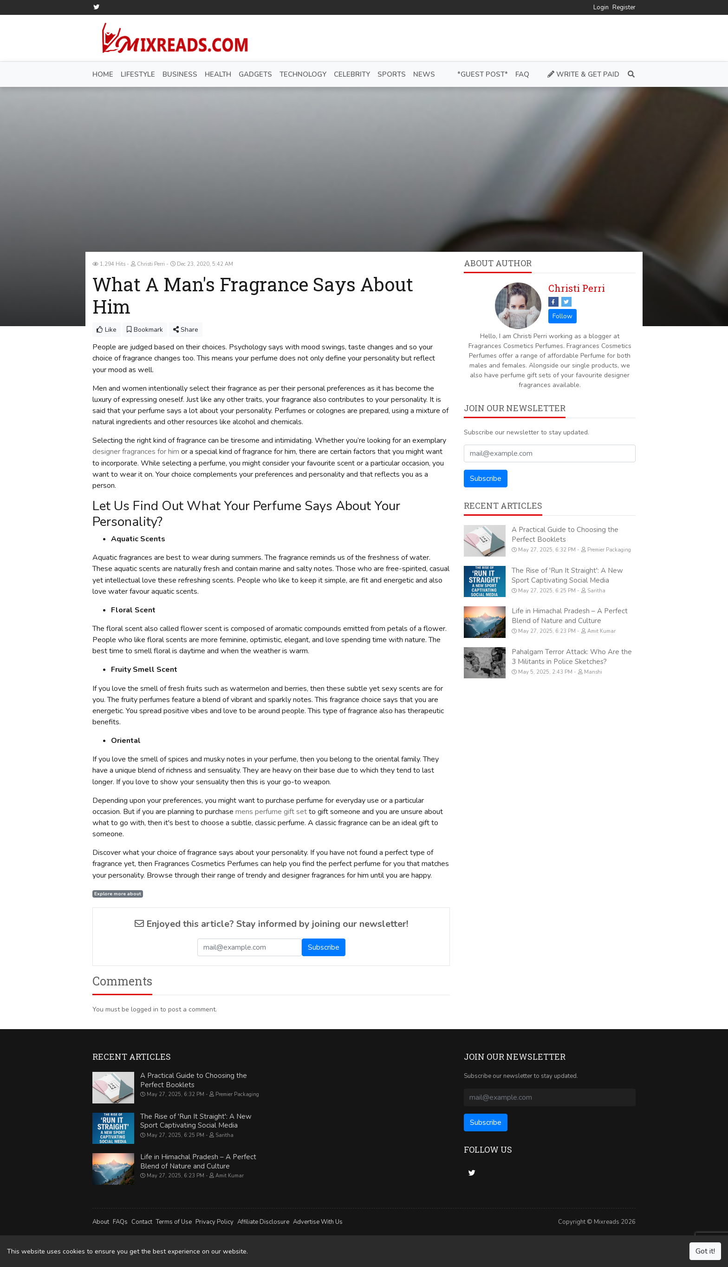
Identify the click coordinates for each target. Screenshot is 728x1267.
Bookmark (145, 329)
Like (107, 329)
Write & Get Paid (583, 74)
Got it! (705, 1251)
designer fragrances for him (135, 451)
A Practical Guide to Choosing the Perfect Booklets (565, 534)
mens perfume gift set (271, 811)
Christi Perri (576, 288)
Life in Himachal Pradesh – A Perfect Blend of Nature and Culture (570, 615)
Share (185, 329)
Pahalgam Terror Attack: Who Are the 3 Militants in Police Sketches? (572, 656)
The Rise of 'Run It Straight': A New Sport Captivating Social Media (567, 574)
